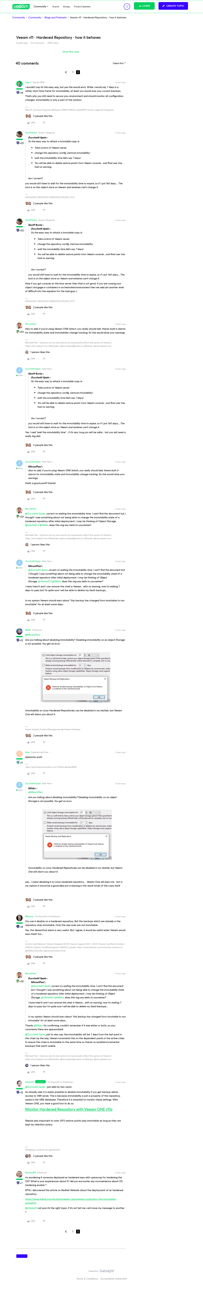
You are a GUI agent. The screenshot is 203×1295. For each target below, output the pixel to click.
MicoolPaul (30, 324)
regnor (28, 82)
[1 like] (37, 352)
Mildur (28, 630)
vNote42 (29, 1082)
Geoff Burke (31, 132)
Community (18, 17)
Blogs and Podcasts (55, 17)
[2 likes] (38, 116)
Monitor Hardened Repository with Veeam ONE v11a (68, 1109)
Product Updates (82, 6)
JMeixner (29, 916)
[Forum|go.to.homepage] (21, 6)
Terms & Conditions (87, 1279)
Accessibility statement (113, 1279)
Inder (27, 752)
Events (56, 6)
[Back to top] (196, 1274)
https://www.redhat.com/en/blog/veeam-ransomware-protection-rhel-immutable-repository (70, 1201)
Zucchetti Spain (33, 369)
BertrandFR (30, 1172)
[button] (173, 6)
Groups (66, 6)
